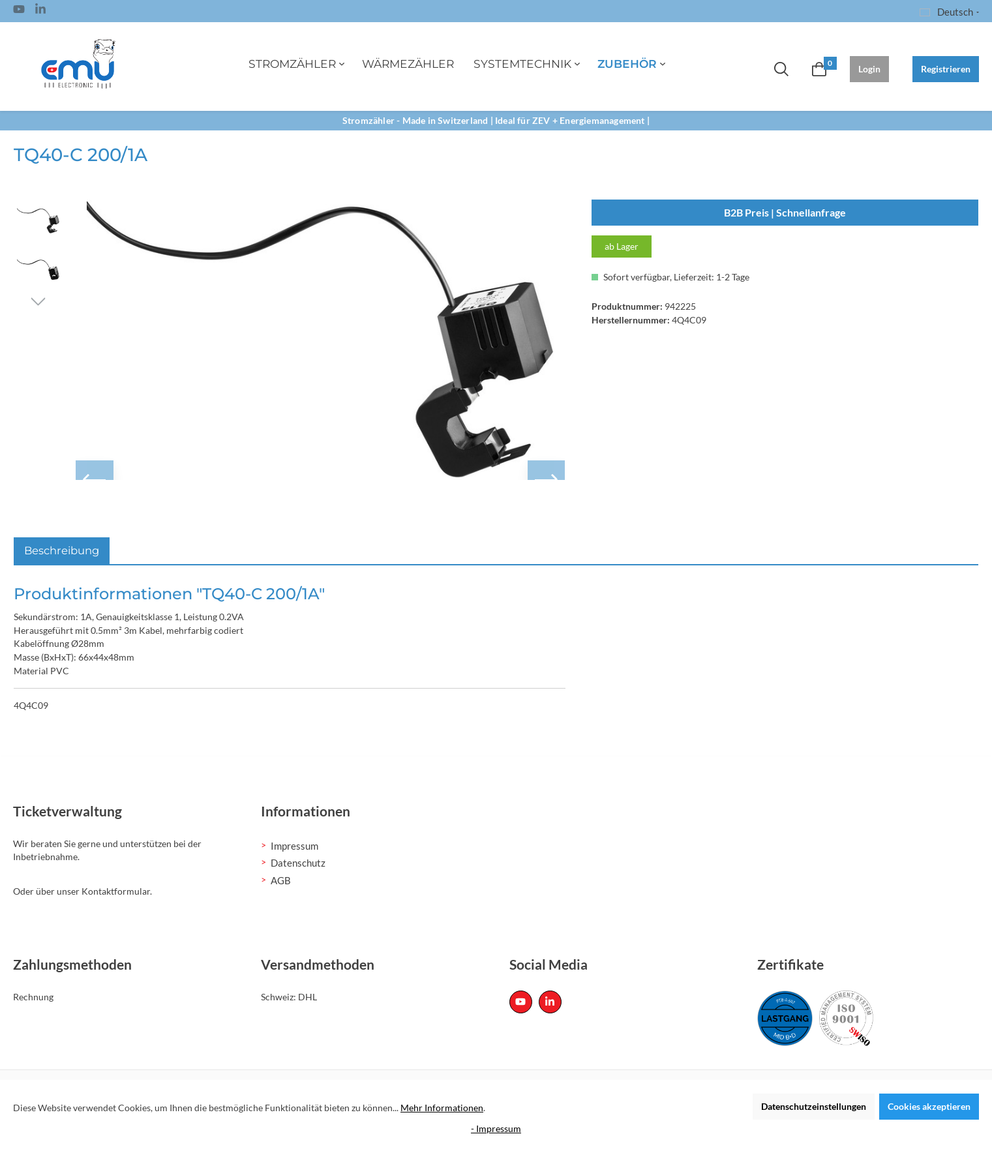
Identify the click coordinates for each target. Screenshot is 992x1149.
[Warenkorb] (819, 69)
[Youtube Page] (19, 11)
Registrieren (945, 68)
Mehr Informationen (441, 1107)
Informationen (305, 811)
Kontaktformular (116, 891)
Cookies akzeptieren (929, 1106)
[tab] (62, 550)
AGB (281, 880)
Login (869, 68)
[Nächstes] (38, 300)
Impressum (294, 846)
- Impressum (496, 1128)
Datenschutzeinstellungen (813, 1106)
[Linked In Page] (40, 11)
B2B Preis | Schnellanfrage (785, 212)
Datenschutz (298, 863)
